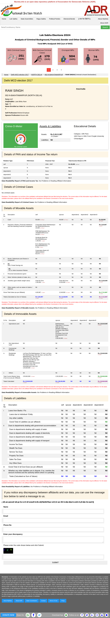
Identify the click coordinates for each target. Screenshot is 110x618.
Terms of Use (53, 600)
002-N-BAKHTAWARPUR (54, 74)
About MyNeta (103, 19)
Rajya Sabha (41, 19)
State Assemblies (27, 19)
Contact (43, 600)
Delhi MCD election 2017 (20, 74)
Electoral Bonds (69, 19)
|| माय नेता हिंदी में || (84, 19)
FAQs (63, 600)
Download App (57, 615)
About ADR (104, 23)
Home (4, 19)
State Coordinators (31, 600)
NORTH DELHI (36, 74)
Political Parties (54, 19)
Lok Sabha (13, 19)
